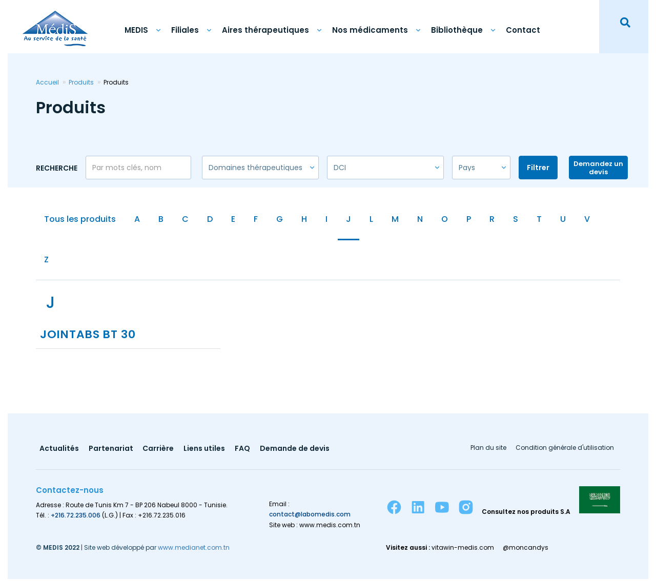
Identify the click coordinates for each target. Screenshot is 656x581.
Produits (81, 82)
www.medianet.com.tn (194, 549)
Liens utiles (204, 450)
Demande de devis (295, 450)
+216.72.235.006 (75, 516)
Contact (523, 30)
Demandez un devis (598, 168)
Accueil (47, 82)
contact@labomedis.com (310, 516)
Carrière (158, 450)
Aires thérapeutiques (265, 30)
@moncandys (526, 549)
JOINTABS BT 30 (89, 336)
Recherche (56, 168)
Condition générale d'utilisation (565, 449)
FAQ (243, 450)
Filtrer (538, 167)
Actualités (59, 450)
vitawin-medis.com (463, 549)
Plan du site (488, 449)
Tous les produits (80, 219)
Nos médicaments (370, 30)
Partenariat (111, 450)
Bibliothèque (457, 30)
